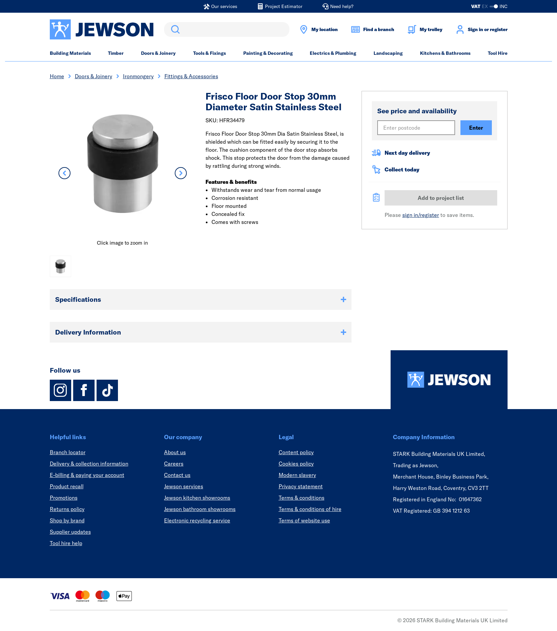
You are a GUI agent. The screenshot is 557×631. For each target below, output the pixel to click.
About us (175, 452)
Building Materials (70, 53)
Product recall (67, 486)
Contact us (177, 475)
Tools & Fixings (209, 53)
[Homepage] (449, 380)
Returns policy (67, 509)
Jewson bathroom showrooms (200, 509)
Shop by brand (67, 520)
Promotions (64, 497)
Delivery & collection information (89, 463)
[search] (226, 29)
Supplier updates (70, 531)
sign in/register (420, 215)
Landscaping (388, 53)
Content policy (296, 452)
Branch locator (68, 452)
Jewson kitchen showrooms (197, 497)
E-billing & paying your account (87, 475)
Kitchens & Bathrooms (445, 53)
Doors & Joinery (158, 53)
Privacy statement (301, 486)
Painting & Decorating (268, 53)
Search (174, 29)
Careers (173, 463)
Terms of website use (304, 520)
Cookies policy (296, 463)
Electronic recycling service (197, 520)
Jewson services (183, 486)
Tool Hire (498, 53)
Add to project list (441, 198)
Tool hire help (66, 543)
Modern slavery (297, 475)
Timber (116, 53)
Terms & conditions (301, 497)
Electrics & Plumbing (333, 53)
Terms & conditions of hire (310, 509)
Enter (476, 127)
